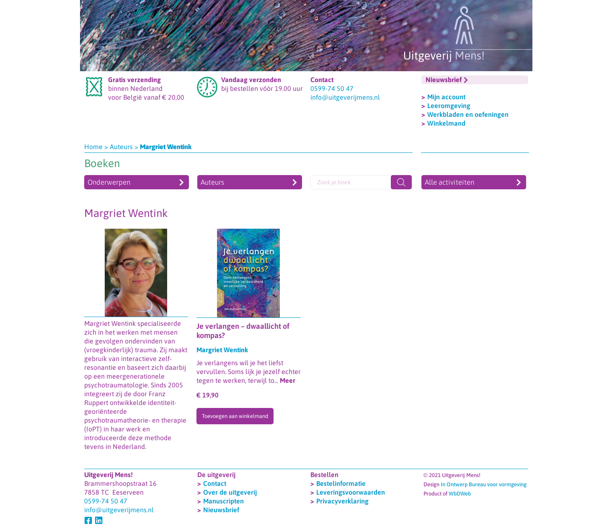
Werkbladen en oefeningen (468, 114)
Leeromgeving (448, 105)
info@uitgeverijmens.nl (345, 97)
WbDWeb (460, 493)
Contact (214, 483)
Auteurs (121, 146)
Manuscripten (223, 501)
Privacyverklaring (342, 501)
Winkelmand (446, 123)
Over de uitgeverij (230, 492)
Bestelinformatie (341, 483)
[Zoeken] (401, 182)
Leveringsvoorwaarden (350, 492)
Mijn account (446, 97)
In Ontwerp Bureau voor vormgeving (484, 484)
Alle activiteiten (449, 182)
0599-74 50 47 (332, 88)
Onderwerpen (109, 182)
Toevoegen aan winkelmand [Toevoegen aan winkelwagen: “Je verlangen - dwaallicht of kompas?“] (235, 416)
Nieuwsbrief (221, 510)
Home (93, 146)
